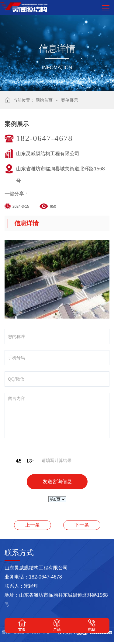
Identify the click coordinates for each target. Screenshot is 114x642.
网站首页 (44, 100)
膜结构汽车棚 (32, 525)
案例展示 (69, 100)
